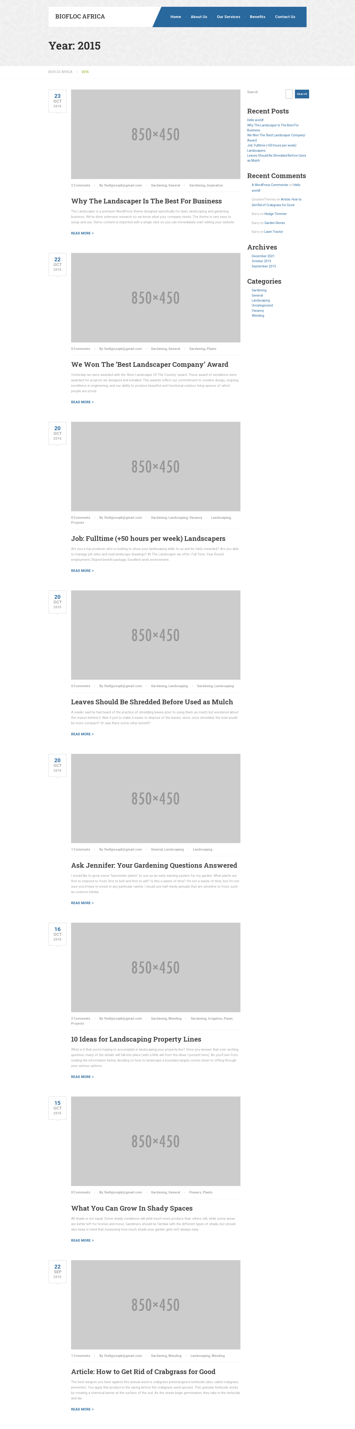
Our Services (228, 16)
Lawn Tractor (273, 231)
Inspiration (215, 185)
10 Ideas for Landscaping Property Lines (136, 1039)
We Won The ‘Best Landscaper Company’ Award (149, 364)
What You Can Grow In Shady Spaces (132, 1208)
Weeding (175, 1018)
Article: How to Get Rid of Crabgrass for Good (143, 1371)
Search (252, 92)
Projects (77, 522)
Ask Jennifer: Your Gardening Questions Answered (154, 865)
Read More (81, 233)
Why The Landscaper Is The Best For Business (146, 200)
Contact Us (285, 16)
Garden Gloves (274, 223)
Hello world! (255, 120)
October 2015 (261, 261)
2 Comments (80, 185)
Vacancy (195, 517)
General (174, 185)
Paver (228, 1018)
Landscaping (178, 517)
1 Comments (80, 849)
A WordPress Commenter (270, 185)
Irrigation (215, 1018)
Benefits (257, 16)
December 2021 (263, 256)
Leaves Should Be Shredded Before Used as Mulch (152, 701)
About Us (199, 16)
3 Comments (80, 1018)
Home (175, 16)
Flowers (195, 1192)
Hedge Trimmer (275, 214)
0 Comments (80, 349)
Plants (211, 349)
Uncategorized (262, 305)
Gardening (159, 185)
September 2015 (264, 266)
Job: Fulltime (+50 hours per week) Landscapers (148, 538)
